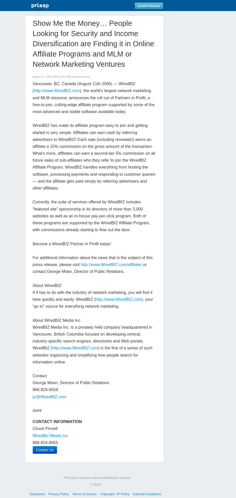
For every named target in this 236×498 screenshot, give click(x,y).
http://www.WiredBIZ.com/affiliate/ (111, 264)
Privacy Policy (59, 494)
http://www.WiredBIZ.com (57, 90)
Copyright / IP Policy (115, 494)
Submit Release (149, 6)
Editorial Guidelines (147, 494)
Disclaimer (37, 494)
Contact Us (45, 450)
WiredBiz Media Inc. (51, 436)
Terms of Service (84, 494)
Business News (81, 76)
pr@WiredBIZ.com (49, 397)
